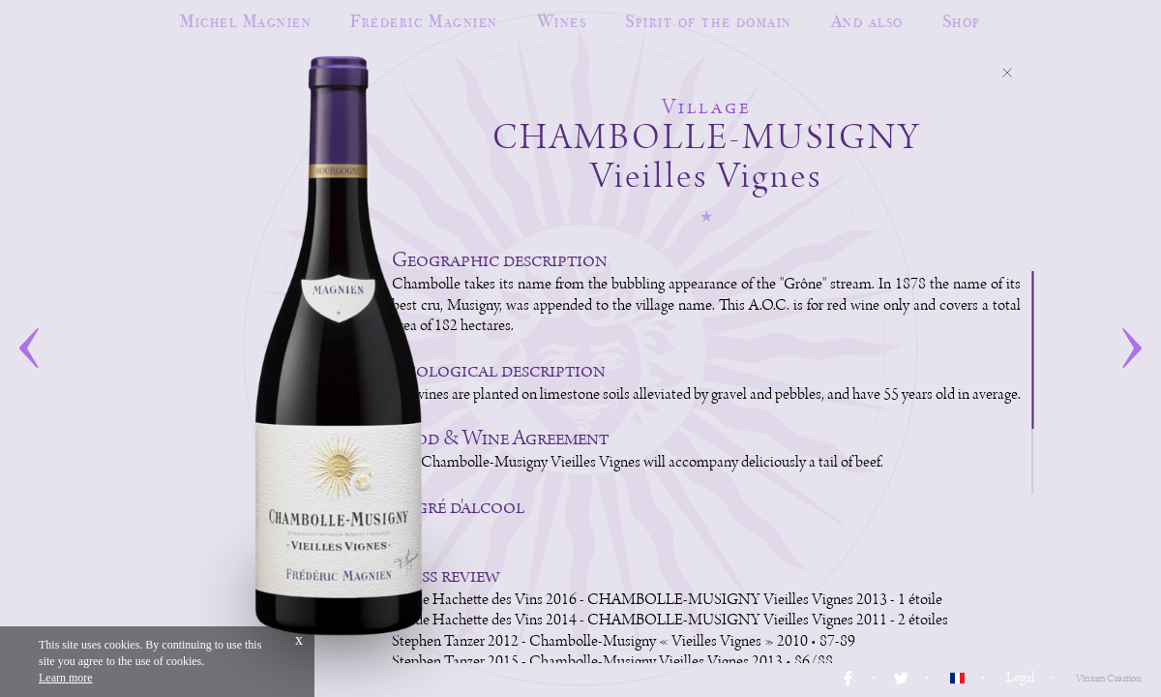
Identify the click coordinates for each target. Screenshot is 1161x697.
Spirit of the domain (708, 21)
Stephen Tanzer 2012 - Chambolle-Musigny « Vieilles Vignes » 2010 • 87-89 (625, 641)
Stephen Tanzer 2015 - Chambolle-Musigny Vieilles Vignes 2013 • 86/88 (612, 662)
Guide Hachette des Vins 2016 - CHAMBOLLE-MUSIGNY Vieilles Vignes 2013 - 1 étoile (667, 600)
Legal (1020, 677)
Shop (961, 21)
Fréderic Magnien (423, 21)
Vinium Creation (1109, 678)
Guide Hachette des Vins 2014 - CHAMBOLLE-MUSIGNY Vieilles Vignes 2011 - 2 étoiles (670, 620)
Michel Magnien (246, 21)
